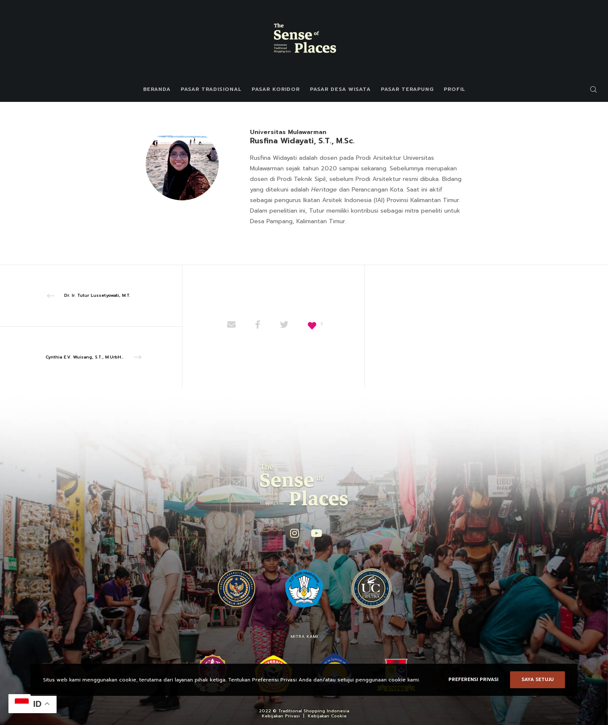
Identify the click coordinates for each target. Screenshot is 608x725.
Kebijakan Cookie (327, 716)
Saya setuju (537, 679)
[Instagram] (294, 532)
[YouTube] (314, 532)
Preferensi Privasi (473, 679)
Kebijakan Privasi (281, 716)
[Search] (587, 89)
